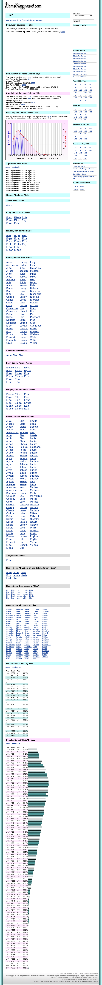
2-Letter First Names (79, 53)
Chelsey (10, 498)
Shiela (44, 635)
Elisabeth (11, 542)
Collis (9, 305)
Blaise (9, 288)
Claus (9, 302)
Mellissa (34, 510)
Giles (9, 343)
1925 (80, 90)
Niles (33, 308)
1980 (85, 100)
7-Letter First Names (79, 66)
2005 (90, 95)
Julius (23, 279)
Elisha (17, 244)
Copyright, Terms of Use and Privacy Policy (84, 981)
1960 (85, 90)
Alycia (9, 461)
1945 (80, 100)
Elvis (18, 631)
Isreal (26, 623)
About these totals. (12, 167)
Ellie (13, 590)
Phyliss (34, 536)
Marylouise (36, 496)
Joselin (27, 627)
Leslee (23, 521)
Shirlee (45, 637)
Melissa (34, 270)
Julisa (23, 472)
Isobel (26, 619)
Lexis (26, 659)
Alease (10, 423)
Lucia (33, 458)
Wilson (34, 343)
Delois (9, 524)
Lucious (24, 340)
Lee (18, 592)
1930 (80, 92)
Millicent (34, 516)
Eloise (18, 373)
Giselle (18, 647)
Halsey (23, 262)
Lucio (23, 337)
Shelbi (44, 617)
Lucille (23, 334)
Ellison (9, 334)
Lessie (23, 305)
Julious (23, 276)
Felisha (19, 639)
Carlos (9, 299)
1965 (85, 92)
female (32, 20)
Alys (8, 464)
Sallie (35, 659)
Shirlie (44, 647)
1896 (33, 103)
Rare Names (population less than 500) (83, 177)
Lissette (34, 426)
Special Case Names (79, 174)
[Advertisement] (38, 52)
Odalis (33, 521)
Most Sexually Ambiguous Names (83, 169)
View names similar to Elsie (15, 20)
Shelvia (45, 627)
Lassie (23, 507)
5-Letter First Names (79, 61)
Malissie (34, 490)
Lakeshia (27, 639)
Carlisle (10, 296)
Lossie (33, 435)
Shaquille (46, 611)
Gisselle (19, 649)
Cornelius (11, 311)
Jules (23, 273)
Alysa (9, 467)
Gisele (18, 645)
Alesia (9, 429)
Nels (32, 285)
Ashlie (8, 623)
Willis (33, 340)
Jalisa (23, 467)
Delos (9, 317)
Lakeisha (27, 637)
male (27, 20)
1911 (29, 79)
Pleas (33, 314)
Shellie (45, 625)
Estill (18, 635)
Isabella (27, 611)
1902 (33, 83)
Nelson (34, 288)
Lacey (23, 288)
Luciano (24, 328)
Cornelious (12, 308)
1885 (75, 87)
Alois (9, 273)
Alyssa (9, 478)
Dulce (9, 530)
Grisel (18, 653)
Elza (16, 223)
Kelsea (23, 481)
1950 (85, 85)
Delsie (9, 527)
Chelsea (10, 496)
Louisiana (35, 447)
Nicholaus (35, 294)
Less (22, 302)
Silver (44, 649)
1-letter (76, 186)
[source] (62, 32)
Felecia (24, 447)
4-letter (82, 189)
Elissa (9, 376)
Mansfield (36, 631)
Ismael (27, 617)
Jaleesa (24, 464)
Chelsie (10, 504)
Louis (23, 320)
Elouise (19, 376)
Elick (8, 244)
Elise (9, 373)
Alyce (9, 458)
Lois (22, 317)
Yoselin (45, 657)
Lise (22, 547)
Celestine (10, 631)
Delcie (9, 519)
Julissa (23, 475)
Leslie (23, 299)
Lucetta (34, 455)
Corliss (10, 513)
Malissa (34, 487)
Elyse (27, 367)
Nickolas (34, 299)
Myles (33, 282)
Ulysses (34, 331)
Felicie (23, 455)
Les (22, 294)
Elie (7, 592)
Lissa (33, 423)
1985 (90, 85)
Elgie (9, 238)
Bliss (8, 294)
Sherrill (45, 633)
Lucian (23, 325)
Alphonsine (10, 615)
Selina (44, 609)
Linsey (35, 611)
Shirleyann (46, 645)
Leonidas (28, 647)
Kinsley (27, 635)
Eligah (9, 250)
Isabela (19, 659)
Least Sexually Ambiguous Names (83, 171)
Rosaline (36, 657)
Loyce (33, 449)
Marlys (33, 493)
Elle (7, 598)
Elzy (24, 220)
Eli (7, 590)
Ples (32, 320)
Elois (17, 367)
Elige (17, 235)
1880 (30, 77)
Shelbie (45, 619)
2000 (90, 92)
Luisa (33, 484)
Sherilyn (45, 631)
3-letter (82, 186)
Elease (10, 367)
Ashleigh (9, 621)
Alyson (10, 475)
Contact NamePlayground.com (88, 973)
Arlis (8, 282)
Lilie (24, 596)
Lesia (23, 519)
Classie (10, 510)
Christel (9, 641)
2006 (29, 99)
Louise (23, 322)
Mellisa (34, 507)
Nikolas (34, 305)
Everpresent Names (79, 166)
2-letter (76, 189)
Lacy (22, 291)
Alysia (9, 472)
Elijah (17, 238)
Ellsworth (11, 337)
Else (21, 355)
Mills (32, 279)
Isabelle (27, 613)
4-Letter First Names (79, 58)
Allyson (10, 452)
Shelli (44, 623)
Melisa (33, 498)
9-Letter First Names (79, 71)
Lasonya (24, 504)
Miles (33, 276)
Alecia (9, 426)
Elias (9, 217)
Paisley (35, 653)
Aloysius (10, 279)
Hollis (23, 265)
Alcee (9, 205)
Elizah (17, 217)
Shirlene (45, 641)
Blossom (11, 493)
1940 (80, 98)
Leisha (27, 645)
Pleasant (35, 317)
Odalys (34, 524)
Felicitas (19, 637)
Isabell (27, 609)
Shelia (44, 621)
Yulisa (33, 542)
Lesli (22, 527)
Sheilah (45, 615)
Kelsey (23, 285)
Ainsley (9, 609)
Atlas (9, 285)
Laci (22, 496)
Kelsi (22, 487)
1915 (80, 85)
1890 (75, 90)
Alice (9, 268)
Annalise (11, 487)
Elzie (24, 217)
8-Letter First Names (79, 69)
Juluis (23, 282)
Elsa (15, 355)
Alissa (9, 447)
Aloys (9, 276)
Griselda (19, 655)
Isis (12, 598)
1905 (75, 98)
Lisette (33, 421)
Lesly (23, 533)
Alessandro (12, 265)
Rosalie (35, 655)
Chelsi (9, 501)
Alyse (9, 470)
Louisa (33, 441)
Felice (23, 449)
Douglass (11, 322)
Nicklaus (34, 296)
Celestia (9, 629)
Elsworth (11, 340)
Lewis (26, 657)
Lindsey (36, 609)
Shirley (45, 643)
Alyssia (10, 481)
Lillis (22, 539)
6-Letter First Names (79, 63)
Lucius (23, 343)
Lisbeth (24, 545)
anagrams (39, 20)
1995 (90, 90)
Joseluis (24, 270)
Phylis (33, 533)
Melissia (34, 504)
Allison (9, 270)
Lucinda (34, 475)
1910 (75, 100)
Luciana (34, 461)
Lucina (33, 472)
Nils (32, 311)
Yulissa (34, 545)
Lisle (22, 314)
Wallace (34, 334)
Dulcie (9, 533)
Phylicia (34, 530)
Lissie (33, 429)
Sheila (44, 613)
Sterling (45, 653)
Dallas (9, 314)
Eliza (9, 223)
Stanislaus (35, 325)
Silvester (45, 651)
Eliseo (9, 220)
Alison (9, 444)
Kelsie (23, 490)
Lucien (23, 331)
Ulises (33, 328)
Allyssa (10, 455)
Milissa (34, 513)
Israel (26, 621)
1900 (75, 95)
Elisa (9, 370)
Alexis (8, 613)
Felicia (23, 452)
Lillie (25, 598)
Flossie (23, 458)
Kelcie (23, 478)
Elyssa (27, 370)
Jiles (22, 268)
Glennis (19, 651)
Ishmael (27, 615)
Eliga (9, 247)
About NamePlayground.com (68, 973)
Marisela (36, 633)
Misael (35, 649)
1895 (75, 92)
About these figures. (13, 667)
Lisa (22, 308)
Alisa (9, 441)
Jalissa (23, 470)
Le (18, 590)
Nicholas (35, 291)
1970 (85, 95)
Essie (13, 596)
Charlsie (9, 635)
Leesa (23, 510)
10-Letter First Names (80, 74)
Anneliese (11, 490)
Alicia (9, 438)
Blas (8, 291)
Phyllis (33, 539)
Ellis (16, 220)
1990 (90, 87)
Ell (7, 596)
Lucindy (34, 478)
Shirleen (45, 639)
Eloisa (18, 370)
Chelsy (10, 507)
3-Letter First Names (79, 56)
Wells (33, 337)
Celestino (10, 633)
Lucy (32, 262)
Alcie (9, 355)
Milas (33, 273)
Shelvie (45, 629)
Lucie (33, 464)
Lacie (23, 498)
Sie (30, 598)
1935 (80, 95)
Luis (32, 265)
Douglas (10, 320)
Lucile (33, 467)
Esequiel (19, 633)
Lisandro (24, 311)
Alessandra (12, 432)
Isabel (18, 657)
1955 (85, 87)
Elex (8, 235)
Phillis (33, 527)
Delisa (9, 521)
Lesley (23, 296)
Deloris (9, 653)
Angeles (10, 484)
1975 (85, 98)
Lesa (22, 516)
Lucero (34, 452)
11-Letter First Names (80, 77)
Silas (32, 322)
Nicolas (34, 302)
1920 (80, 87)
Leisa (23, 513)
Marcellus (35, 268)
